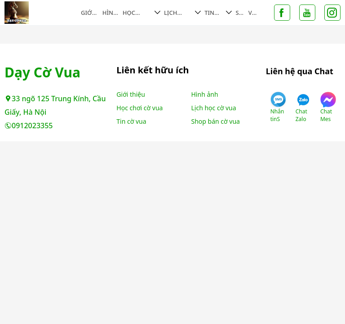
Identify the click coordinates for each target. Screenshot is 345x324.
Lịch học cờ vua (175, 13)
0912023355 (28, 125)
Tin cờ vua (210, 13)
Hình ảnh (110, 13)
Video (252, 13)
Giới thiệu (87, 13)
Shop (239, 13)
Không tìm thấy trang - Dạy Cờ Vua (41, 12)
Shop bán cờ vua (215, 121)
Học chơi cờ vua (135, 13)
